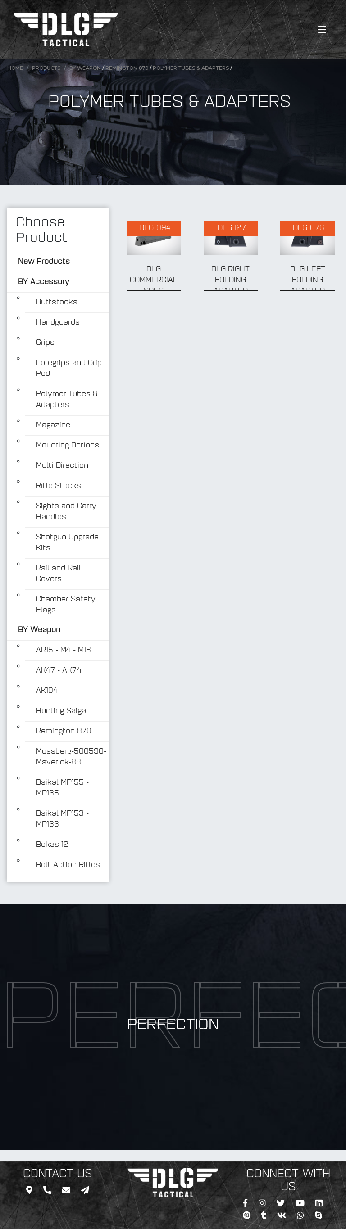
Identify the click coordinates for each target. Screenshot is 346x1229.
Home (15, 68)
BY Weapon (85, 68)
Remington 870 (126, 68)
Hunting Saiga (61, 711)
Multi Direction (62, 466)
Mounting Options (67, 445)
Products (46, 68)
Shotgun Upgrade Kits (67, 543)
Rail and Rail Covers (58, 574)
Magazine (53, 425)
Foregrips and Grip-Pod (70, 369)
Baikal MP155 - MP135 (62, 788)
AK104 (47, 691)
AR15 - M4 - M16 (63, 650)
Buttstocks (56, 302)
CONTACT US (57, 1174)
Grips (45, 343)
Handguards (58, 322)
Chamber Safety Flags (66, 605)
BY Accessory (43, 282)
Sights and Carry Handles (66, 512)
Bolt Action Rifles (68, 865)
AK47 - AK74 (58, 670)
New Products (44, 262)
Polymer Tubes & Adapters (191, 68)
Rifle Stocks (58, 486)
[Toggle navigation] (322, 29)
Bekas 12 (52, 845)
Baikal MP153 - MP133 (62, 819)
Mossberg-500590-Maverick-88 (71, 757)
